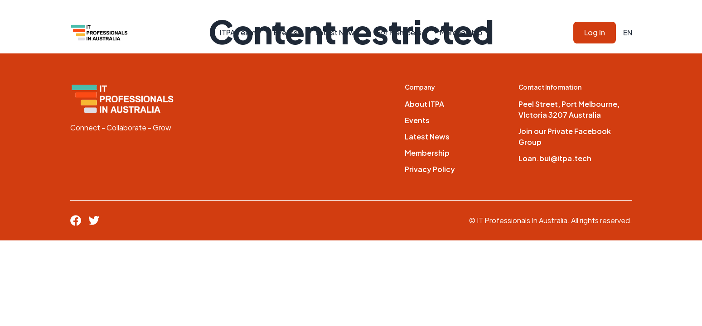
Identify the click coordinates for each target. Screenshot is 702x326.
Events (285, 32)
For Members (398, 32)
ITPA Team (238, 32)
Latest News (336, 32)
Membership (461, 32)
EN (627, 32)
